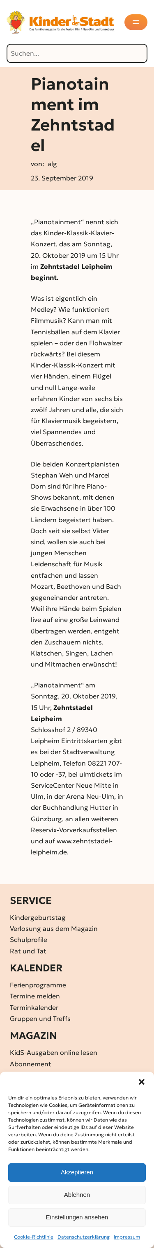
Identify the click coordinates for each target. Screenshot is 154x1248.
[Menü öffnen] (137, 22)
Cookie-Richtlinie (33, 1237)
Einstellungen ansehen (77, 1217)
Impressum (127, 1237)
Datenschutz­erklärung (83, 1237)
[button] (142, 1082)
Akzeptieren (77, 1172)
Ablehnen (77, 1194)
